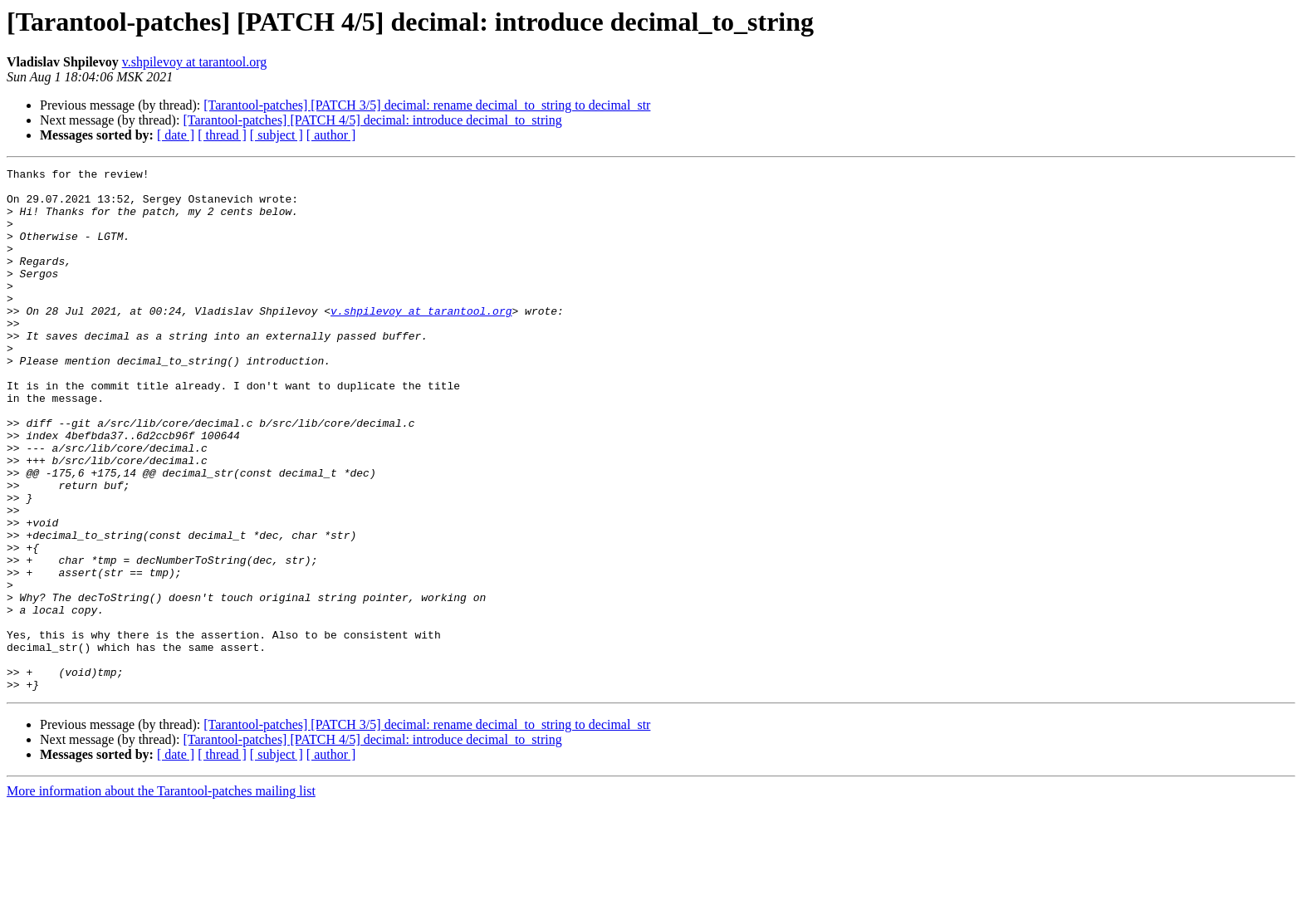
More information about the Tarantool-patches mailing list (161, 895)
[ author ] (331, 135)
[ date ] (175, 135)
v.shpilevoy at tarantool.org (194, 62)
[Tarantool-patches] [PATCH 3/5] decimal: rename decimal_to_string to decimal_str (426, 105)
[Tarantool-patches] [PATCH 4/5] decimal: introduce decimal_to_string (372, 120)
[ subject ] (276, 135)
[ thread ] (222, 135)
